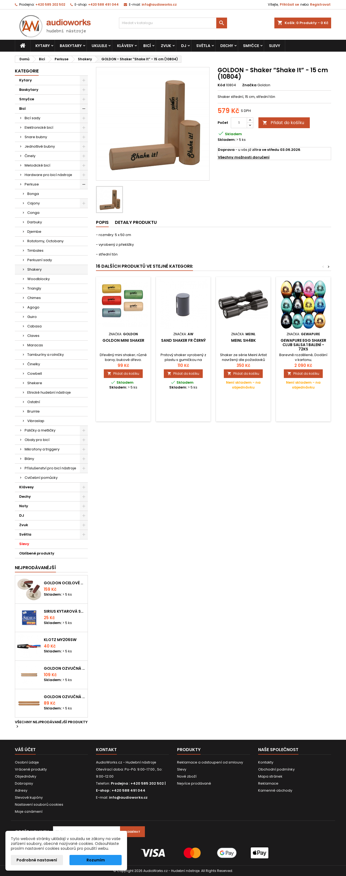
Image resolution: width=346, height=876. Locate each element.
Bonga (33, 193)
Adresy (21, 790)
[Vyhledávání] (173, 23)
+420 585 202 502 (50, 4)
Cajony (33, 203)
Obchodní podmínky (276, 769)
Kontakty (265, 762)
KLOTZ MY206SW (60, 640)
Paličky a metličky (40, 430)
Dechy (226, 45)
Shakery (34, 269)
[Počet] (239, 122)
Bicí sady (32, 118)
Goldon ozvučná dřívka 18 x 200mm (64, 668)
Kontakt (106, 749)
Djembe (34, 231)
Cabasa (34, 326)
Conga (33, 212)
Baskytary (71, 45)
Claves (33, 335)
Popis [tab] (102, 222)
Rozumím (95, 860)
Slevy (274, 45)
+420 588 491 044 (103, 4)
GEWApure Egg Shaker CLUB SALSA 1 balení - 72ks (303, 345)
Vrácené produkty (31, 769)
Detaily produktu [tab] (136, 222)
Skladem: (226, 139)
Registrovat (320, 4)
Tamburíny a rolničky (45, 354)
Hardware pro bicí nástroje (48, 174)
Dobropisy (24, 783)
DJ (183, 45)
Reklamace (268, 783)
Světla (203, 45)
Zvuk (166, 45)
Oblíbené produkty (36, 553)
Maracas (35, 345)
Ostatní (33, 401)
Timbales (35, 250)
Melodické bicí (37, 165)
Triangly (34, 288)
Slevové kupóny (29, 797)
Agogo (33, 307)
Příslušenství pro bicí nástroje (50, 468)
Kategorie (27, 71)
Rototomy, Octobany (45, 241)
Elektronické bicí (39, 127)
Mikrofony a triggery (42, 449)
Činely (30, 155)
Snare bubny (36, 137)
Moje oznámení (28, 811)
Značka (249, 85)
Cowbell (34, 373)
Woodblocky (38, 278)
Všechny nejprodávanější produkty (51, 724)
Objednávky (25, 776)
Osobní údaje (27, 762)
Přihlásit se (289, 4)
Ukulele (99, 45)
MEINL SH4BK (243, 340)
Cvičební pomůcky (41, 477)
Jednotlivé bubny (40, 146)
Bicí (147, 45)
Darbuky (34, 222)
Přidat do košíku (283, 123)
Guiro (32, 316)
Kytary (42, 45)
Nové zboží (187, 776)
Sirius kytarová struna (64, 611)
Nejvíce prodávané (194, 783)
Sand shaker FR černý (183, 340)
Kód (221, 85)
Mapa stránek (270, 776)
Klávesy (125, 45)
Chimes (34, 297)
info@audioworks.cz (159, 4)
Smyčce (251, 45)
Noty (23, 506)
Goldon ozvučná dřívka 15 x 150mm (64, 697)
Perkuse (32, 184)
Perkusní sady (39, 260)
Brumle (33, 411)
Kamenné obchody (275, 790)
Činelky (33, 364)
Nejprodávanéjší (35, 568)
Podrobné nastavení (36, 860)
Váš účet (25, 749)
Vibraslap (35, 420)
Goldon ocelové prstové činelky (64, 583)
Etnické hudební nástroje (49, 392)
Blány (29, 458)
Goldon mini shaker (123, 340)
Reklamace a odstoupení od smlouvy (210, 762)
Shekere (34, 383)
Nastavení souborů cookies (39, 804)
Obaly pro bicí (37, 439)
